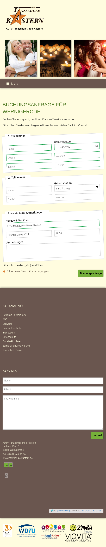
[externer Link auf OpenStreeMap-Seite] (52, 511)
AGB (5, 319)
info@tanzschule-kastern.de (18, 458)
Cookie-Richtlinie (12, 341)
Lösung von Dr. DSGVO (91, 511)
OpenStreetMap (63, 511)
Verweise (7, 323)
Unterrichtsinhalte (12, 328)
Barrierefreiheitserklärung (16, 345)
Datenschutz (9, 337)
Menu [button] (12, 83)
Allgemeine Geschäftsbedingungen (28, 271)
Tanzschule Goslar (12, 350)
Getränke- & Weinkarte (15, 315)
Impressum (9, 332)
